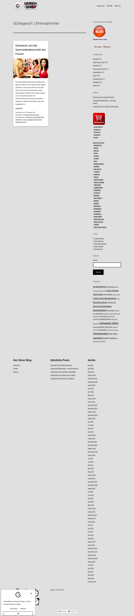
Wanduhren (96, 82)
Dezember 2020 (92, 548)
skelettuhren (18, 119)
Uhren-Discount (98, 241)
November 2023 (92, 445)
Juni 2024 (91, 425)
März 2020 (91, 578)
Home (52, 590)
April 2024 (91, 432)
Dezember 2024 (92, 405)
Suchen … (96, 260)
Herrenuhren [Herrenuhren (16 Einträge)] (111, 310)
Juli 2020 (90, 565)
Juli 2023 (90, 458)
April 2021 (91, 535)
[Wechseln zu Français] (98, 47)
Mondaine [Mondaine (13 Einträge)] (104, 316)
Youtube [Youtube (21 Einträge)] (112, 338)
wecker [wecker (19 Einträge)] (106, 338)
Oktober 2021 (92, 518)
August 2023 (91, 455)
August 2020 (91, 561)
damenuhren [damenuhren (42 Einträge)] (110, 298)
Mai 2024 (90, 428)
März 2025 (91, 395)
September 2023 (92, 452)
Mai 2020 (90, 572)
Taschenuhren (97, 72)
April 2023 (91, 468)
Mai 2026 (90, 365)
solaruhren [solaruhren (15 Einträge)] (101, 327)
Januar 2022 (91, 512)
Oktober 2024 (92, 412)
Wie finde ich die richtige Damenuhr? (103, 97)
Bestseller (96, 59)
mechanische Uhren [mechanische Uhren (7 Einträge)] (97, 316)
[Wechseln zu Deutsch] (106, 47)
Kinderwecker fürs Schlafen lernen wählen (63, 375)
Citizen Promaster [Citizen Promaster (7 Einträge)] (116, 294)
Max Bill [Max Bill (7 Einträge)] (118, 313)
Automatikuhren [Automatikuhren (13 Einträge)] (111, 287)
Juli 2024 (90, 422)
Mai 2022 (90, 498)
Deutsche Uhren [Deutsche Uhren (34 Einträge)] (100, 302)
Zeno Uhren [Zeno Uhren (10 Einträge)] (102, 341)
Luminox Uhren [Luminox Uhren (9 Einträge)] (113, 313)
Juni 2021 (91, 528)
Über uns (118, 6)
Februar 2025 (92, 398)
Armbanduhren (98, 127)
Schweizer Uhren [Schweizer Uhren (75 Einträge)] (109, 323)
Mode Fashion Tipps (29, 115)
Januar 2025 (91, 402)
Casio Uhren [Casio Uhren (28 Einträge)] (98, 294)
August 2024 (91, 418)
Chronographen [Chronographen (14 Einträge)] (108, 294)
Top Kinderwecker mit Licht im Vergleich (62, 378)
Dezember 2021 (92, 515)
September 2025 (92, 382)
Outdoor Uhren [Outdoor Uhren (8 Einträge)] (114, 319)
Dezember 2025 (92, 378)
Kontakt (109, 6)
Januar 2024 (91, 438)
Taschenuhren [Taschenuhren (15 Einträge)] (102, 330)
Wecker (95, 85)
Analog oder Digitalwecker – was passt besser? (64, 368)
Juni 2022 (91, 495)
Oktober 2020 (92, 555)
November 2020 (92, 551)
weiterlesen (19, 108)
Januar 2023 (91, 478)
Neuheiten (96, 65)
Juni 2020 (91, 568)
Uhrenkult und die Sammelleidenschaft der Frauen (30, 49)
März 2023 (91, 472)
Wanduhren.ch (98, 249)
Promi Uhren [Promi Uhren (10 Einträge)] (96, 323)
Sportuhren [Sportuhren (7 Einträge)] (95, 330)
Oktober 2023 (92, 448)
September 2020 (92, 558)
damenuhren (30, 117)
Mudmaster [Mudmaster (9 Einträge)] (96, 319)
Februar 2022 (92, 508)
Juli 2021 (90, 525)
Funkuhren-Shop (99, 238)
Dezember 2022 (92, 482)
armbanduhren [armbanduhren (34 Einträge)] (99, 286)
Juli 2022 (90, 492)
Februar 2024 (92, 435)
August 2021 (91, 522)
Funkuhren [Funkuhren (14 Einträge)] (110, 302)
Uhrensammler (38, 119)
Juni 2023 (91, 462)
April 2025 (91, 392)
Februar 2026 (92, 375)
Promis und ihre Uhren (99, 69)
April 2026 (91, 368)
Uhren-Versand (98, 246)
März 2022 (91, 505)
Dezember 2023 (92, 442)
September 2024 (92, 415)
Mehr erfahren (14, 608)
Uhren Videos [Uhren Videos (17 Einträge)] (112, 334)
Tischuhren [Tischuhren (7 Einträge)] (115, 330)
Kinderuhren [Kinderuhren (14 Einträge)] (99, 313)
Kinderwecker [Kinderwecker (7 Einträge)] (106, 313)
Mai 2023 (90, 465)
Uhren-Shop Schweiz (100, 244)
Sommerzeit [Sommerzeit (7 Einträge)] (115, 327)
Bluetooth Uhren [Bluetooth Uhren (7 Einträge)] (102, 291)
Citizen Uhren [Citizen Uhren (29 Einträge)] (98, 298)
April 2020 (91, 575)
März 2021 (91, 538)
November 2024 (92, 408)
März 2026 (91, 372)
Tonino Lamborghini (28, 119)
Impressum (101, 6)
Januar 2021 (91, 545)
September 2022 (92, 485)
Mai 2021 (90, 531)
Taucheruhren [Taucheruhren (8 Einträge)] (110, 330)
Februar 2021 (92, 541)
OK (18, 613)
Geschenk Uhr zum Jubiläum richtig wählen (105, 106)
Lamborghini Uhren (39, 117)
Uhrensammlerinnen (20, 122)
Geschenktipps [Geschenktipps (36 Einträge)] (99, 310)
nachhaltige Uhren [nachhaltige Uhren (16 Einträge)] (105, 319)
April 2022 (91, 502)
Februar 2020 (92, 581)
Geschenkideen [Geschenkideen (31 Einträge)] (105, 306)
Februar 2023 (92, 475)
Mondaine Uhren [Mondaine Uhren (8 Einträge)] (111, 316)
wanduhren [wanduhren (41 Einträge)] (98, 338)
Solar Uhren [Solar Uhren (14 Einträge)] (108, 327)
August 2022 (91, 488)
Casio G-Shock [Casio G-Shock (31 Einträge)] (112, 290)
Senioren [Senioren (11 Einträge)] (95, 327)
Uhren (37, 115)
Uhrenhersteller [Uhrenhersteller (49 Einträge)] (100, 333)
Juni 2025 (91, 388)
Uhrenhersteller (97, 79)
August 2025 (91, 385)
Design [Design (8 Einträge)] (118, 298)
